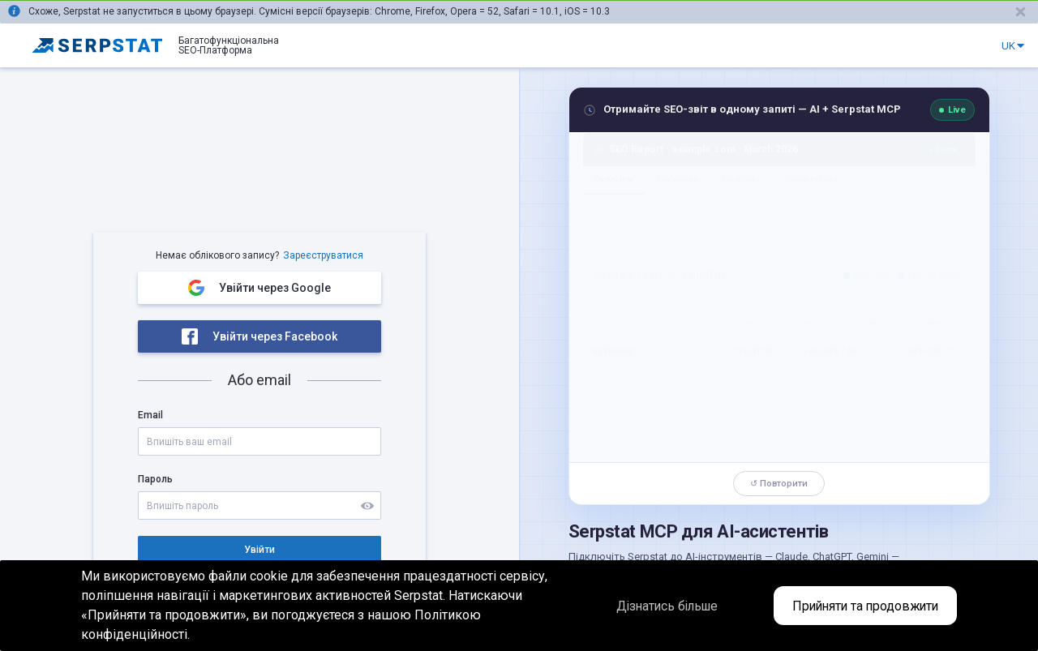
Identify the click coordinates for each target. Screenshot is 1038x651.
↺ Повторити (779, 483)
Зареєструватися (323, 255)
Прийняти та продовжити (862, 606)
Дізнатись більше (655, 606)
